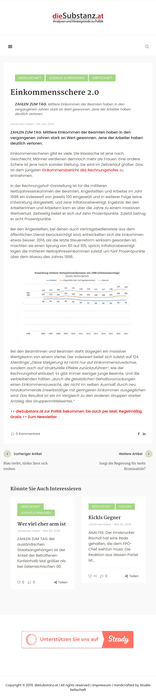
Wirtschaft (102, 78)
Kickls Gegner (105, 518)
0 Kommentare (25, 433)
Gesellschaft (29, 78)
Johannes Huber (22, 124)
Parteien (125, 507)
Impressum (101, 685)
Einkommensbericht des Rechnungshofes (80, 170)
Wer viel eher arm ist (41, 524)
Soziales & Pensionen (67, 78)
